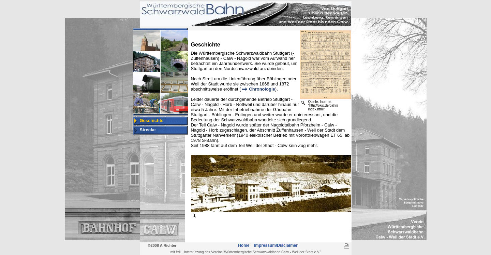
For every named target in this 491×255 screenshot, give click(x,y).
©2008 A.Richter (162, 245)
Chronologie (262, 89)
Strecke (148, 129)
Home (244, 245)
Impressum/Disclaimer (276, 245)
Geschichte (152, 120)
